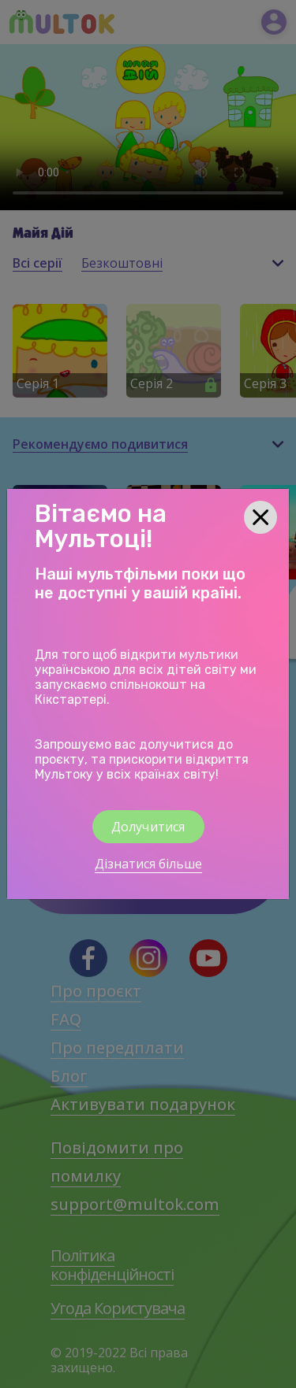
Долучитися (148, 826)
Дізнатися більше (148, 863)
